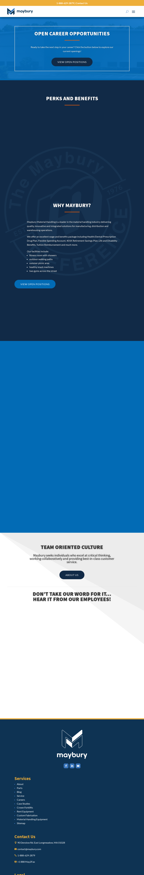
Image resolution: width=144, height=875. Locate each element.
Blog (19, 791)
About (20, 784)
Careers (21, 799)
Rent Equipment (25, 811)
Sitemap (21, 823)
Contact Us (81, 3)
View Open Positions (72, 62)
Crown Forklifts (25, 807)
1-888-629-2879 (65, 3)
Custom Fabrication (27, 815)
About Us (71, 574)
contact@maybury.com (29, 849)
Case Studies (23, 803)
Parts (19, 787)
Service (20, 795)
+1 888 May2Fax (26, 861)
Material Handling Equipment (32, 819)
